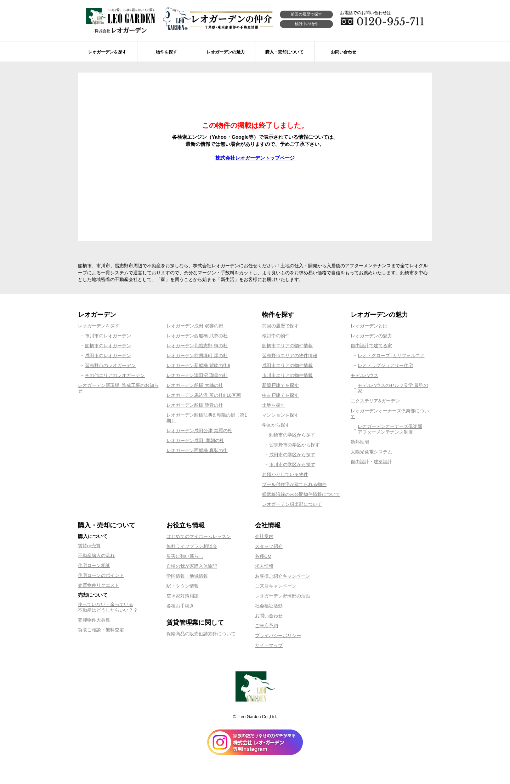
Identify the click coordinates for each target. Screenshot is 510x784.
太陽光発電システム (371, 451)
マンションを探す (280, 415)
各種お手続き (180, 605)
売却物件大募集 (94, 620)
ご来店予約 (266, 625)
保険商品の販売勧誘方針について (201, 633)
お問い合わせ (269, 615)
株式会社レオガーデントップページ (255, 158)
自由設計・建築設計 (371, 461)
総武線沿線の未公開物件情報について (301, 494)
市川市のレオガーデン (108, 335)
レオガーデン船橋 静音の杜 (194, 405)
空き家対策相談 (182, 596)
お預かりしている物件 (285, 474)
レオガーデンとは (369, 325)
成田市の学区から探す (292, 454)
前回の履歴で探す (306, 14)
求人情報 (264, 566)
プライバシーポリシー (278, 635)
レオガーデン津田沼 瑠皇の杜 (197, 375)
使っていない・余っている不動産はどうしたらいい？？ (108, 607)
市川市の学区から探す (292, 464)
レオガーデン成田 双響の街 (194, 325)
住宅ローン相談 (94, 565)
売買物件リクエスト (98, 585)
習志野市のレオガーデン (110, 365)
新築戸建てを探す (280, 385)
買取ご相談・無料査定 (101, 630)
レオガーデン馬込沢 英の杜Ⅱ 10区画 (203, 395)
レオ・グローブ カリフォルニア (391, 355)
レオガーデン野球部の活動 (282, 596)
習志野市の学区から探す (294, 444)
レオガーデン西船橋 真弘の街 (197, 450)
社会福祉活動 (269, 605)
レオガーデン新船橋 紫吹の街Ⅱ (198, 365)
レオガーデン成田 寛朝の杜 (195, 440)
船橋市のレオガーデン (108, 345)
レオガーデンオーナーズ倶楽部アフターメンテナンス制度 (390, 429)
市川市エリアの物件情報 (287, 375)
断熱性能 (360, 442)
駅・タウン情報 (182, 586)
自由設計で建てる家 (371, 345)
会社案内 (264, 536)
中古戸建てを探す (280, 395)
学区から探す (276, 425)
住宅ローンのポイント (101, 575)
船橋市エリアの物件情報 (287, 345)
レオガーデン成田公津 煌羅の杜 (199, 430)
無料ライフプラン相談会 (191, 546)
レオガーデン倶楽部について (292, 504)
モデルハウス (364, 375)
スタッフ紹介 (269, 546)
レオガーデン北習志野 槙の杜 (197, 345)
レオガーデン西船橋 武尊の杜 (197, 335)
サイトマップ (269, 645)
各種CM (263, 556)
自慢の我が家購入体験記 (191, 566)
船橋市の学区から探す (292, 434)
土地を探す (273, 405)
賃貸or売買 (89, 545)
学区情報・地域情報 (187, 576)
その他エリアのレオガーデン (115, 375)
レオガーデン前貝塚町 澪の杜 (197, 355)
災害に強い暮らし (184, 556)
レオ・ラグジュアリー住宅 (385, 365)
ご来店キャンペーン (275, 586)
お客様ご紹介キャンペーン (282, 576)
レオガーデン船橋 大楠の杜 (194, 385)
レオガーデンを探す (98, 325)
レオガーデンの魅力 (371, 335)
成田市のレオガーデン (108, 355)
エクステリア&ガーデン (375, 401)
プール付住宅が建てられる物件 (294, 484)
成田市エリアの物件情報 (287, 365)
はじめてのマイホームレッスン (198, 536)
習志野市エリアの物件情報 (289, 355)
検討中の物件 (306, 24)
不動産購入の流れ (96, 555)
